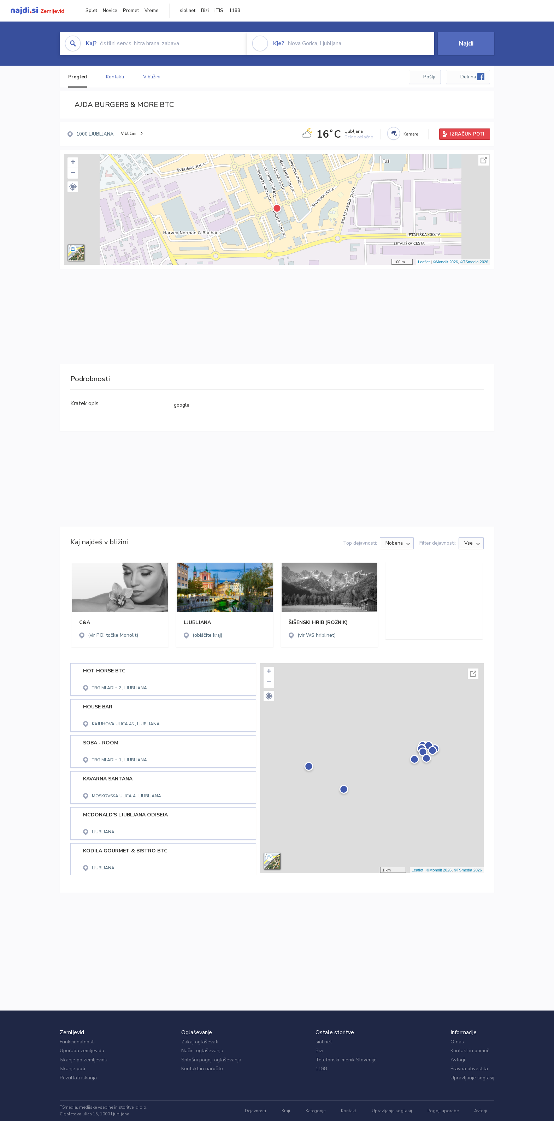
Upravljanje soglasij (472, 1077)
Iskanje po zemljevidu (83, 1059)
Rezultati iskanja (78, 1077)
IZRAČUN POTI (467, 134)
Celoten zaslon (483, 160)
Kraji (286, 1111)
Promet (131, 10)
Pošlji (429, 76)
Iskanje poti (72, 1068)
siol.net (187, 10)
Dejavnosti (255, 1111)
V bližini (151, 76)
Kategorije (315, 1111)
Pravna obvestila (469, 1068)
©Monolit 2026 (445, 262)
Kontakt (348, 1111)
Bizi (205, 10)
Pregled (77, 76)
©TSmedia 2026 (474, 262)
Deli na (472, 76)
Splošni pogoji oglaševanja (211, 1059)
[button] (72, 186)
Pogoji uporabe (443, 1111)
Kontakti (115, 76)
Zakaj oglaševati (199, 1041)
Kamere (410, 134)
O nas (457, 1041)
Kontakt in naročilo (202, 1068)
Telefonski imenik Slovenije (346, 1059)
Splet (91, 10)
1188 (234, 10)
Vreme (152, 10)
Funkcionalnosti (77, 1041)
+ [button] (73, 162)
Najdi (466, 43)
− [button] (73, 173)
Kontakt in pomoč (469, 1050)
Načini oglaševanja (202, 1050)
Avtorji (457, 1059)
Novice (110, 10)
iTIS (218, 10)
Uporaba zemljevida (82, 1050)
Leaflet (424, 262)
